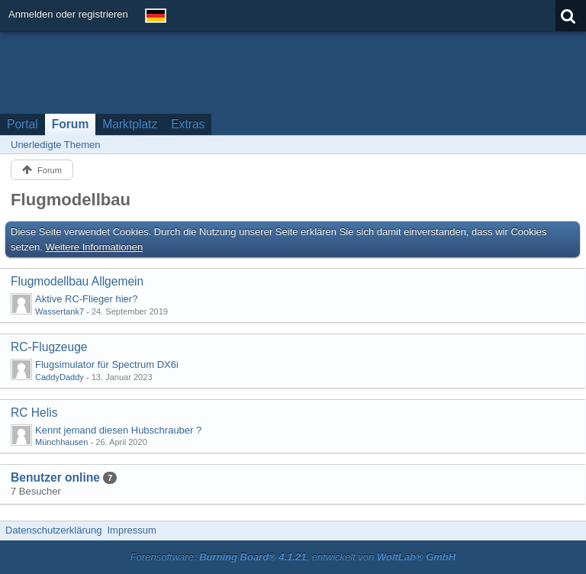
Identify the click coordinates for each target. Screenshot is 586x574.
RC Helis (34, 412)
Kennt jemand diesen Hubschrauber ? (118, 430)
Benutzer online (55, 477)
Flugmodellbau (70, 199)
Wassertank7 (59, 311)
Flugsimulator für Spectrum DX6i (107, 364)
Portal (22, 124)
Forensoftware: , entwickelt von (293, 557)
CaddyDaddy (59, 377)
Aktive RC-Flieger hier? (86, 299)
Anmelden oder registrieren (68, 14)
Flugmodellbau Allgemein (77, 281)
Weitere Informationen (94, 247)
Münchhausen (61, 442)
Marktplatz (129, 124)
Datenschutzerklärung (53, 530)
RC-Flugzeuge (49, 346)
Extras (187, 124)
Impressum (131, 530)
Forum (70, 124)
